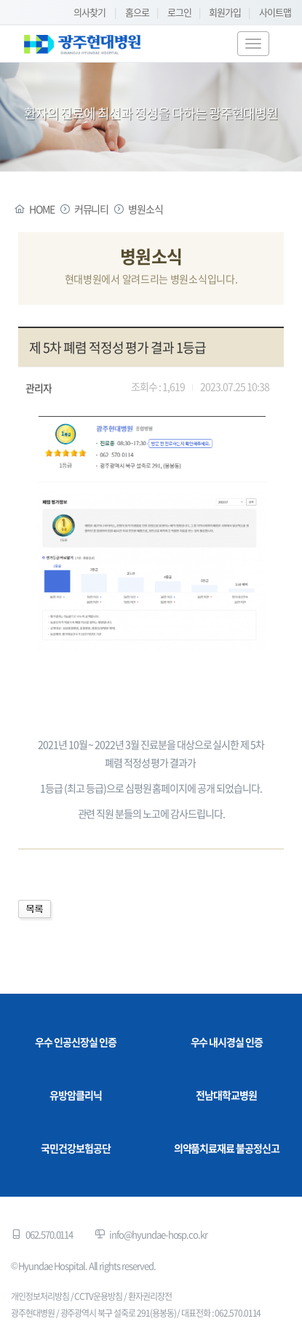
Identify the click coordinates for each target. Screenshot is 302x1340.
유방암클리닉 (75, 1095)
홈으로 (137, 12)
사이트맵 (275, 12)
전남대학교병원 (226, 1095)
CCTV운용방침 (98, 1296)
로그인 (179, 12)
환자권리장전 (150, 1296)
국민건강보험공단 (76, 1148)
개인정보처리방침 (40, 1296)
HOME (42, 209)
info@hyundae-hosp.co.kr (158, 1234)
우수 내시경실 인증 (227, 1041)
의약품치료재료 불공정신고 (226, 1148)
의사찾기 (89, 12)
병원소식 (145, 209)
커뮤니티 (91, 209)
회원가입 (225, 12)
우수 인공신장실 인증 (75, 1041)
